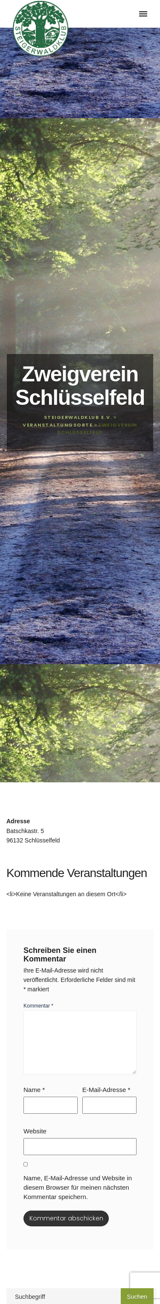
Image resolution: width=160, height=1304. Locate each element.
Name (34, 1089)
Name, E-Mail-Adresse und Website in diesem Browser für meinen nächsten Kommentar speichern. (77, 1187)
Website (35, 1131)
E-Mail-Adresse (106, 1089)
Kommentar (38, 1006)
